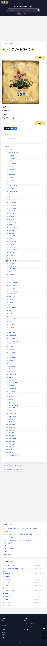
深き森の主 (11, 444)
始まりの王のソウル (13, 455)
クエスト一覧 (13, 44)
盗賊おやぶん (12, 175)
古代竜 (10, 422)
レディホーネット (13, 186)
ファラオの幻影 (12, 307)
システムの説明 (9, 548)
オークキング (12, 355)
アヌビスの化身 (12, 266)
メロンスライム (12, 416)
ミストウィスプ (12, 280)
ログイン (26, 632)
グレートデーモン (13, 394)
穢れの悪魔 (11, 441)
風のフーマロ (12, 410)
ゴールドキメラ (12, 427)
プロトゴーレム (12, 374)
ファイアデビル (12, 205)
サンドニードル (12, 247)
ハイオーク (11, 219)
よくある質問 (8, 543)
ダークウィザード (13, 263)
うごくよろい (12, 188)
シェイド (11, 166)
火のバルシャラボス (13, 405)
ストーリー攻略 (9, 537)
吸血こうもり (12, 194)
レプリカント (12, 391)
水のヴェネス (12, 408)
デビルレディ (12, 338)
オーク (10, 183)
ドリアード (11, 321)
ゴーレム (11, 310)
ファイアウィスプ (13, 291)
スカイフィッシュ (13, 169)
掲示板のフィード (6, 637)
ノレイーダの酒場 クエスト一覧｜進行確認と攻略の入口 (20, 534)
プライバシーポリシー (29, 623)
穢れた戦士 (11, 435)
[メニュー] (44, 2)
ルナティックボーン (13, 341)
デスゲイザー (12, 385)
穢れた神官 (11, 430)
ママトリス (11, 333)
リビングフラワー (13, 227)
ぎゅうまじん (12, 294)
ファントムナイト (13, 200)
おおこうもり (12, 158)
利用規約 (26, 621)
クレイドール (12, 299)
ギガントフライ (12, 447)
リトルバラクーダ (13, 236)
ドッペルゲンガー (13, 388)
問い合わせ (4, 626)
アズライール (12, 255)
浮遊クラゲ (11, 225)
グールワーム (12, 344)
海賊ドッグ (11, 233)
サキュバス (11, 330)
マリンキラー (12, 285)
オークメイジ (12, 352)
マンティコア (12, 371)
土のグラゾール (12, 413)
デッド (10, 161)
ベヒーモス (11, 380)
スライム (11, 150)
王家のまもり (12, 302)
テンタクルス (12, 274)
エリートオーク (12, 349)
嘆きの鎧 (11, 396)
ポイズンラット (12, 208)
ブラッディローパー (13, 316)
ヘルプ (3, 623)
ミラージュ (11, 252)
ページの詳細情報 (7, 469)
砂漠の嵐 (11, 452)
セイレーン (11, 244)
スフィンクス (12, 269)
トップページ (5, 44)
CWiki (3, 621)
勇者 (6, 551)
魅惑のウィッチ (12, 296)
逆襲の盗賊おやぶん (13, 419)
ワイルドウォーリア (13, 327)
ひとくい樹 (11, 213)
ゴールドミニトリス (13, 283)
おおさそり (11, 177)
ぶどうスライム (12, 241)
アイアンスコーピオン (14, 288)
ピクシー (11, 313)
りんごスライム (12, 163)
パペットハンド (12, 222)
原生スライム (12, 366)
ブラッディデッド (13, 191)
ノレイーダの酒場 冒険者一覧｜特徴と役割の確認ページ (20, 540)
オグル (10, 363)
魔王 (10, 402)
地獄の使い (11, 399)
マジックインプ (12, 155)
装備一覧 (7, 531)
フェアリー (11, 172)
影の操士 (11, 360)
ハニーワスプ (12, 358)
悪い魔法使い (12, 216)
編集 (39, 57)
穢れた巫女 (11, 433)
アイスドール (12, 324)
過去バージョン (18, 469)
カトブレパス (12, 258)
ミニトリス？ (12, 319)
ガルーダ (11, 369)
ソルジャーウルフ (13, 211)
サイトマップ (5, 632)
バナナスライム (12, 202)
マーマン (11, 277)
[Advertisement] (23, 29)
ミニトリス (11, 180)
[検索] (38, 10)
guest (16, 465)
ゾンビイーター (12, 346)
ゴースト (11, 197)
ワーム (10, 271)
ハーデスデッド (12, 335)
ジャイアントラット (13, 152)
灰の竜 (10, 449)
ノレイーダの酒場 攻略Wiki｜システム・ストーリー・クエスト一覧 (23, 529)
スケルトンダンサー (13, 250)
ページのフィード (6, 634)
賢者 (6, 546)
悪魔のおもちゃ (12, 438)
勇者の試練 (11, 230)
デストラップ (12, 305)
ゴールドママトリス (13, 383)
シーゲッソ (11, 238)
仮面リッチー (12, 424)
